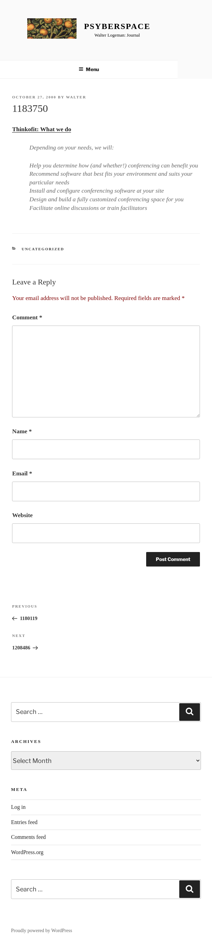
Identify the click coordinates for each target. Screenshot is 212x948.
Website (22, 515)
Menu (89, 69)
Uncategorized (43, 249)
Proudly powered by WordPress (41, 930)
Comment (27, 317)
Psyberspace (117, 26)
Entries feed (24, 822)
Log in (18, 807)
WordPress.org (27, 852)
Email (22, 473)
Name (22, 431)
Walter (76, 97)
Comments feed (28, 837)
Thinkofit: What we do (41, 129)
